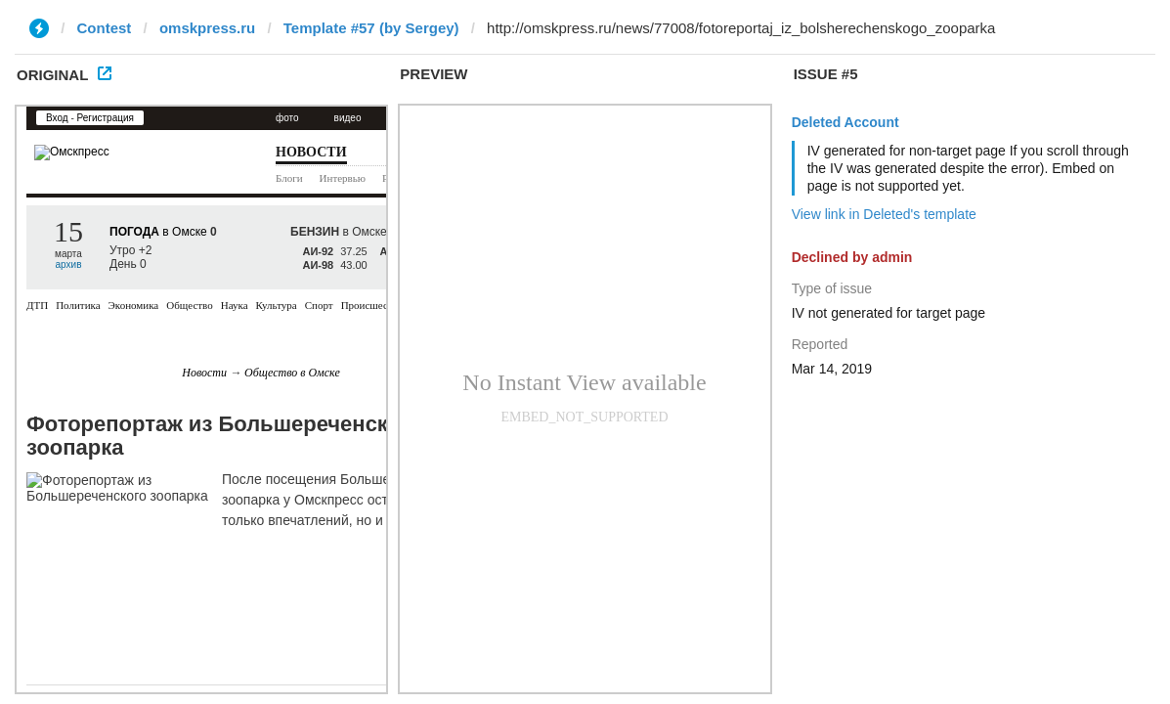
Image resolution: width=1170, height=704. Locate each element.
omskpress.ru (207, 28)
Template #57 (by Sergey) (371, 28)
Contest (104, 28)
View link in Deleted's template (884, 214)
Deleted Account (845, 122)
